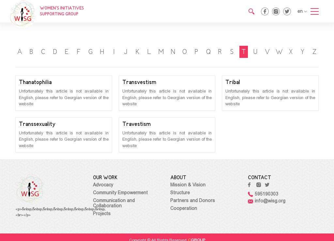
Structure (180, 192)
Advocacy (103, 184)
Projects (102, 213)
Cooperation (183, 208)
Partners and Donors (192, 200)
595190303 (263, 194)
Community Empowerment (120, 192)
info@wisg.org (266, 200)
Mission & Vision (187, 184)
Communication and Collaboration (114, 203)
